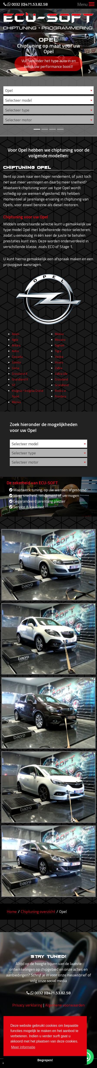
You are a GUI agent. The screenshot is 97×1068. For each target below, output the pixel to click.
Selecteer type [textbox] (17, 110)
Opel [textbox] (9, 90)
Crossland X (19, 375)
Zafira (58, 370)
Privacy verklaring (27, 1007)
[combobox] (48, 90)
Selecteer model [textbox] (18, 100)
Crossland (61, 381)
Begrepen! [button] (45, 1060)
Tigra (58, 353)
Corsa (15, 370)
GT (13, 387)
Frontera (60, 398)
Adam (15, 336)
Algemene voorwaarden (65, 1007)
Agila (15, 341)
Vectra (59, 358)
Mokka (59, 336)
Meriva (16, 404)
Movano (60, 341)
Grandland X (20, 381)
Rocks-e (60, 392)
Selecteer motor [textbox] (18, 120)
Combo (16, 364)
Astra (15, 353)
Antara (16, 347)
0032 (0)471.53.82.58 (25, 4)
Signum (59, 347)
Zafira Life (61, 375)
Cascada (17, 358)
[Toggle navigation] (91, 4)
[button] (7, 67)
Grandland (62, 387)
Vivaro (59, 364)
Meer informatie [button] (23, 1047)
